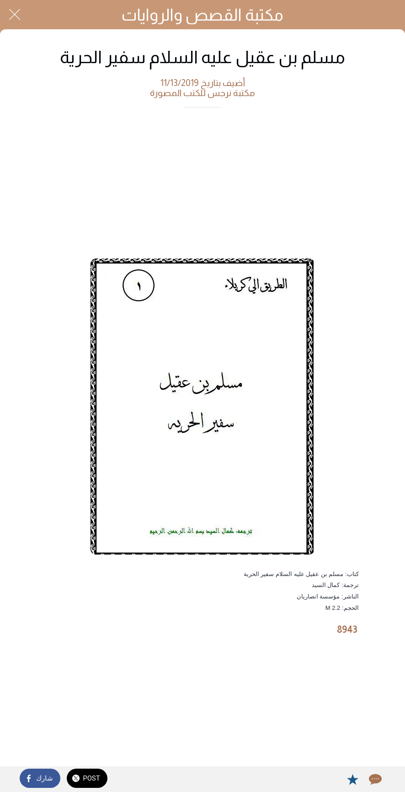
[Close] (14, 14)
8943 (347, 630)
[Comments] (374, 779)
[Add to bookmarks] (352, 779)
